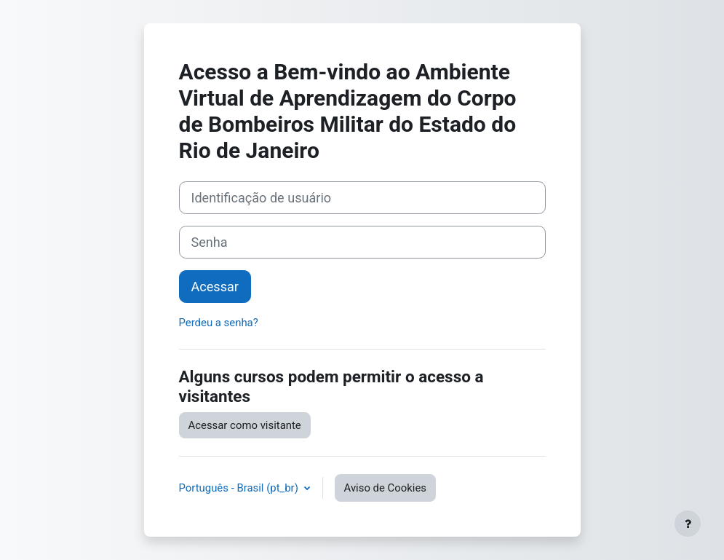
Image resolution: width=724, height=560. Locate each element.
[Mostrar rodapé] (688, 523)
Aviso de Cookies (385, 487)
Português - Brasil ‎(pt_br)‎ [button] (240, 487)
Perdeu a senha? (218, 322)
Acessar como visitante (244, 425)
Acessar (215, 286)
